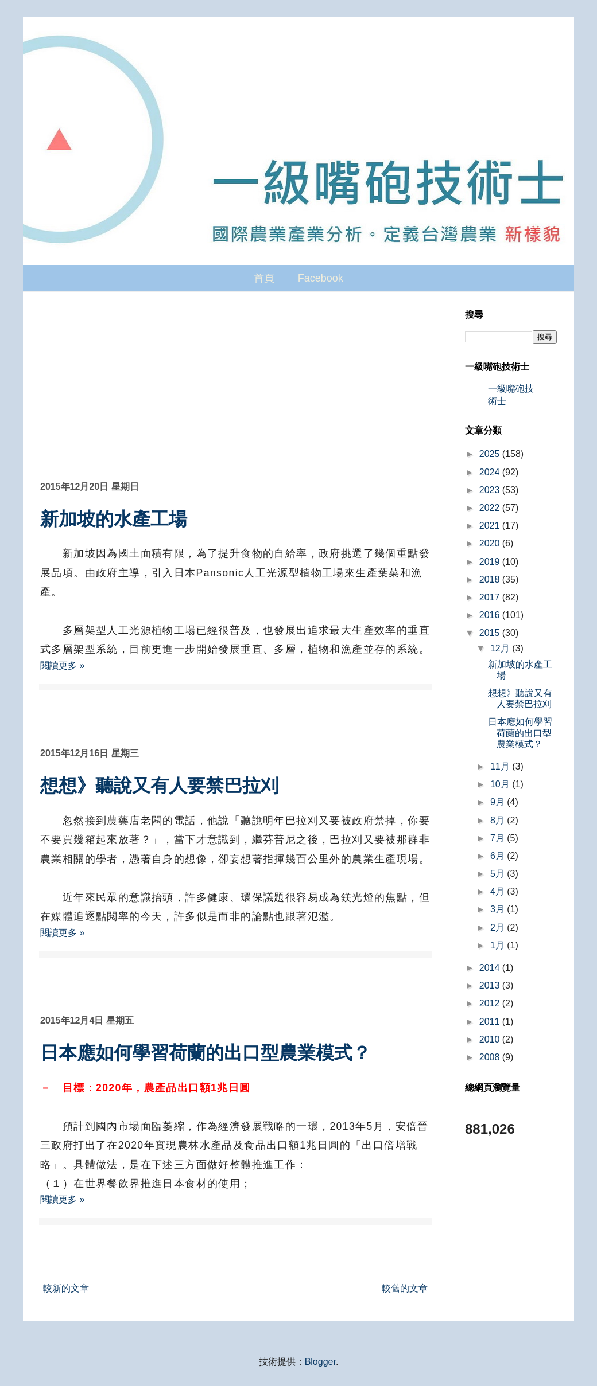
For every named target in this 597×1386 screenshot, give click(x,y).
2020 (490, 543)
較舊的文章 (405, 1288)
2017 (490, 597)
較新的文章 (66, 1288)
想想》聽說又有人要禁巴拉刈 (159, 785)
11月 (501, 766)
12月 (501, 648)
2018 (490, 579)
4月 (498, 891)
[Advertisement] (235, 395)
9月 (498, 802)
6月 (498, 856)
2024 (490, 472)
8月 (498, 820)
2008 (490, 1057)
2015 (490, 633)
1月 (498, 945)
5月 (498, 874)
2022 (490, 508)
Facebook (320, 278)
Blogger (320, 1362)
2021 (490, 525)
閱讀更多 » (62, 665)
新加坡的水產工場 (113, 519)
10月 (501, 784)
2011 (490, 1021)
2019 (490, 562)
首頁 (264, 278)
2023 (490, 490)
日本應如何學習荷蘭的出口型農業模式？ (205, 1053)
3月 (498, 909)
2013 (490, 985)
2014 (490, 968)
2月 (498, 927)
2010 (490, 1039)
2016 (490, 615)
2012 (490, 1003)
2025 (490, 454)
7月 (498, 838)
